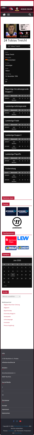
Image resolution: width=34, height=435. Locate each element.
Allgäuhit (6, 307)
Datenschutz (6, 413)
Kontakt (4, 405)
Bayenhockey (8, 310)
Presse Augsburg (9, 325)
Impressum (5, 409)
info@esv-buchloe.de (8, 362)
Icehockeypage (8, 319)
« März (5, 285)
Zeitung (17, 305)
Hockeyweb (7, 316)
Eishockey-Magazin (9, 313)
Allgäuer (6, 305)
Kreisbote (7, 322)
